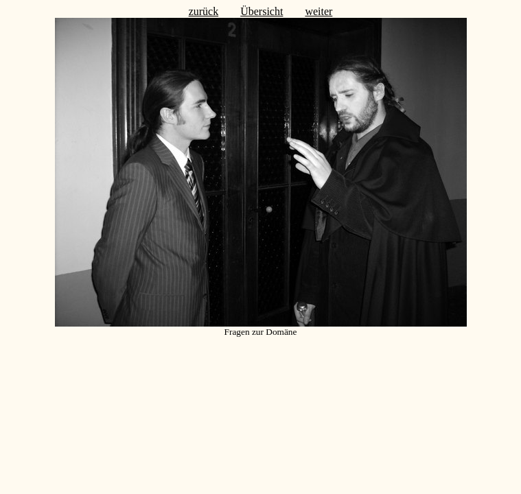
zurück (204, 11)
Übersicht (261, 11)
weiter (318, 11)
